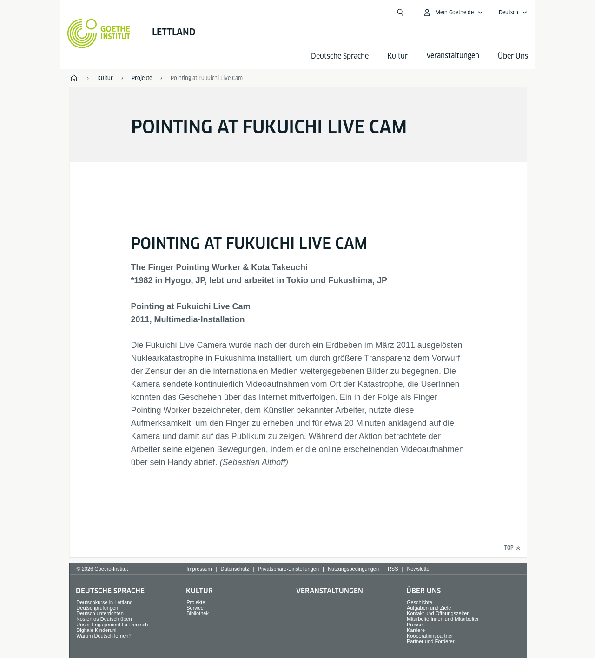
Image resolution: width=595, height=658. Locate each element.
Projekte (195, 602)
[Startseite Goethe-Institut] (98, 33)
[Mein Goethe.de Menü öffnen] (452, 13)
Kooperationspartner (430, 635)
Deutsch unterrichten (100, 613)
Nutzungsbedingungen (353, 569)
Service (195, 608)
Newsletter (419, 569)
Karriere (416, 630)
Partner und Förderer (431, 641)
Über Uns (513, 56)
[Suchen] (400, 13)
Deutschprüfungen (97, 608)
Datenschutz (235, 569)
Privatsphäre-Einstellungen (288, 569)
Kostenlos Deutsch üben (104, 619)
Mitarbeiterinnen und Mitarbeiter (443, 619)
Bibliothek (197, 613)
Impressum (199, 569)
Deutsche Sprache (340, 56)
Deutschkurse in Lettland (104, 602)
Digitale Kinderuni (96, 630)
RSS (393, 569)
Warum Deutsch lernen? (103, 635)
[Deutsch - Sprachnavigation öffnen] (513, 13)
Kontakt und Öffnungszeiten (438, 613)
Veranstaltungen (329, 590)
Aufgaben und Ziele (429, 608)
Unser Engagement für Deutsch (112, 624)
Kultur (397, 56)
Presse (415, 624)
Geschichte (419, 602)
